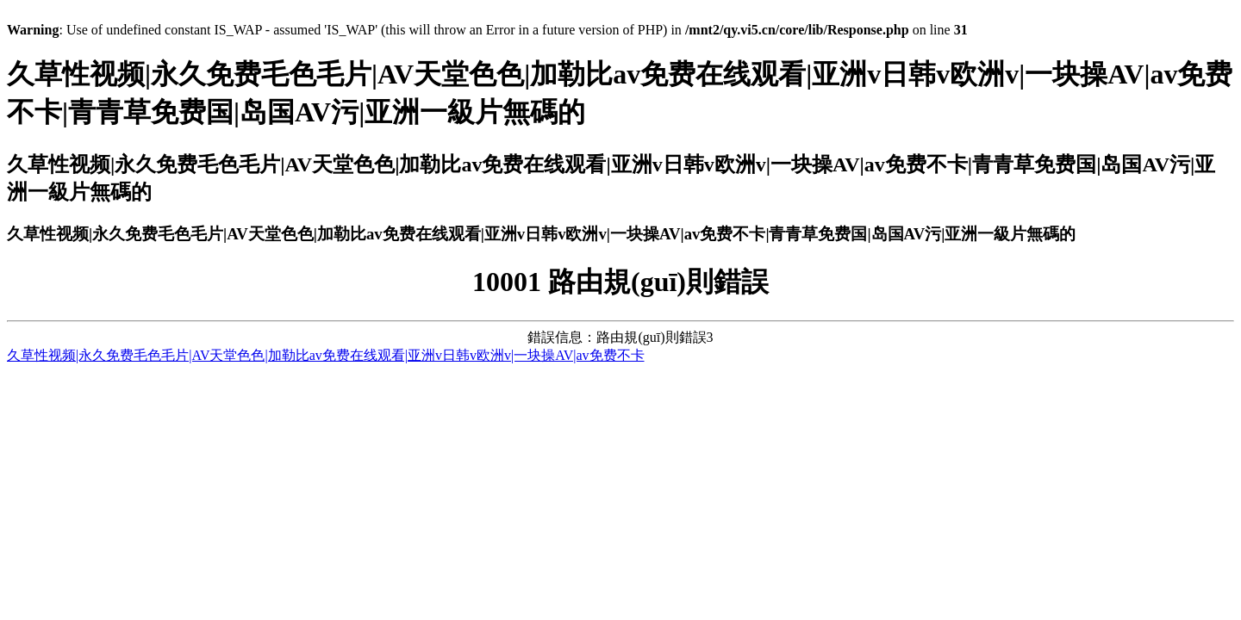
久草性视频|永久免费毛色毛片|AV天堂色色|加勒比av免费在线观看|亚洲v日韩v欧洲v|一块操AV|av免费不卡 (326, 355)
